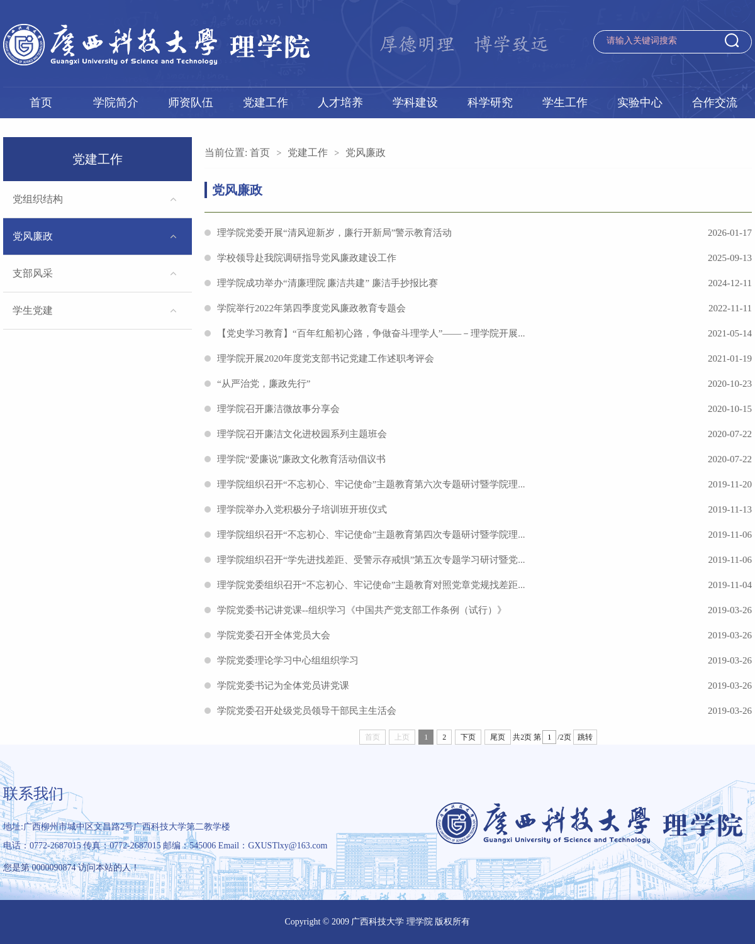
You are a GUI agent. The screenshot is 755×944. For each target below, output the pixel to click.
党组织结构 (38, 199)
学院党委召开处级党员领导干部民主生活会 (484, 710)
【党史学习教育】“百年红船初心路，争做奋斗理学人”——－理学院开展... (484, 333)
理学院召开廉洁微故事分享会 (484, 408)
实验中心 (640, 102)
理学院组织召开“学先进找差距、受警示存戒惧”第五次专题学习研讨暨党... (484, 559)
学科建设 (415, 102)
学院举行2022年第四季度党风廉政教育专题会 (484, 308)
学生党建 (33, 310)
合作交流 (714, 102)
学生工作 (565, 102)
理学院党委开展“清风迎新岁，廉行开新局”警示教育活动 (484, 232)
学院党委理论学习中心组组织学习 (484, 660)
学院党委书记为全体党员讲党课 (484, 685)
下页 (468, 737)
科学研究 (490, 102)
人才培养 (340, 102)
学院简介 (115, 102)
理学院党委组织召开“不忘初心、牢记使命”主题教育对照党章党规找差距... (484, 584)
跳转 (585, 737)
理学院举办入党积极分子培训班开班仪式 (484, 509)
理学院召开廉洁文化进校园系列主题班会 (484, 434)
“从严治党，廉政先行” (484, 383)
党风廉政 (33, 236)
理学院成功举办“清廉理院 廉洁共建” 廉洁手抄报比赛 (484, 283)
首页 (41, 102)
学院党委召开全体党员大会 (484, 635)
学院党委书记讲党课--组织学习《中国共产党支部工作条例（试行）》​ (484, 610)
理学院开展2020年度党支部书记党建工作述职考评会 (484, 358)
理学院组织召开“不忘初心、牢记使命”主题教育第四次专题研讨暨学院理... (484, 534)
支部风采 (33, 273)
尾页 (497, 737)
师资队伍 (190, 102)
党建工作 (265, 102)
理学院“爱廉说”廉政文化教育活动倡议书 (484, 459)
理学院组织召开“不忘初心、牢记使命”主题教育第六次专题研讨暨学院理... (484, 484)
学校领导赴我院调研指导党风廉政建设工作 (484, 257)
